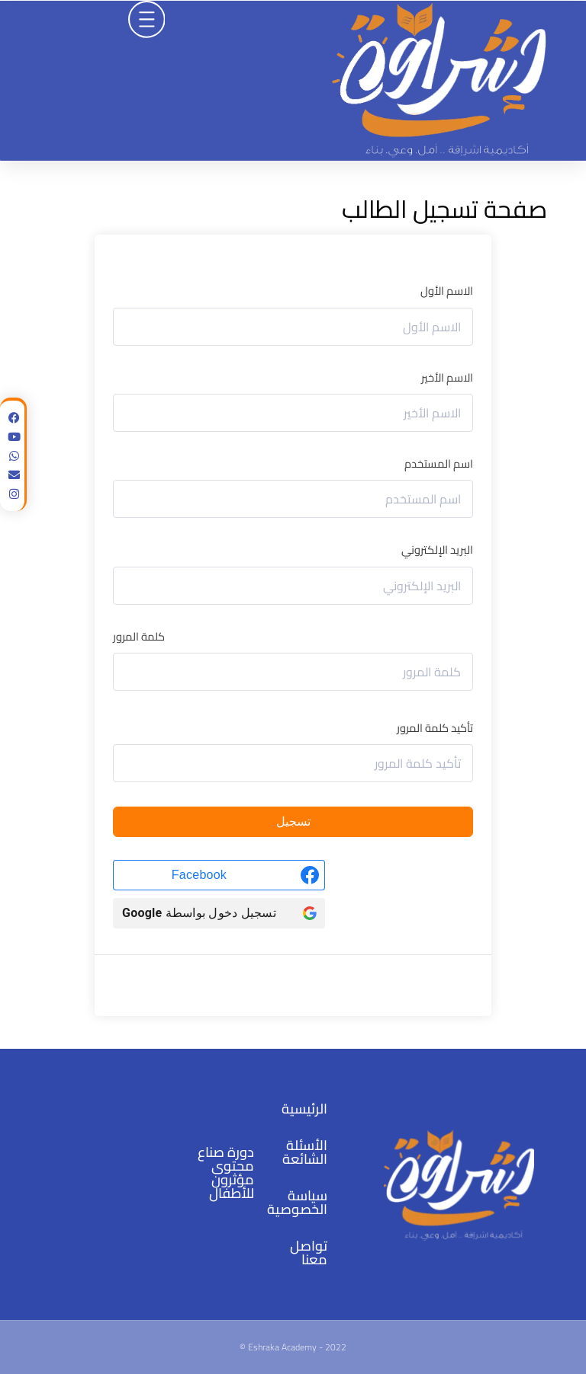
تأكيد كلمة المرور (435, 728)
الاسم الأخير (447, 377)
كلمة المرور (139, 636)
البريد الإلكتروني (437, 549)
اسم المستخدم (438, 463)
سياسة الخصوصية (297, 1202)
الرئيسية (304, 1108)
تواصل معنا (308, 1252)
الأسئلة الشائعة (304, 1152)
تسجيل (293, 821)
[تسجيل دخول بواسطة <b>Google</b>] (219, 913)
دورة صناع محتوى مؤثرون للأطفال (226, 1172)
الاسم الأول (446, 290)
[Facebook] (219, 875)
